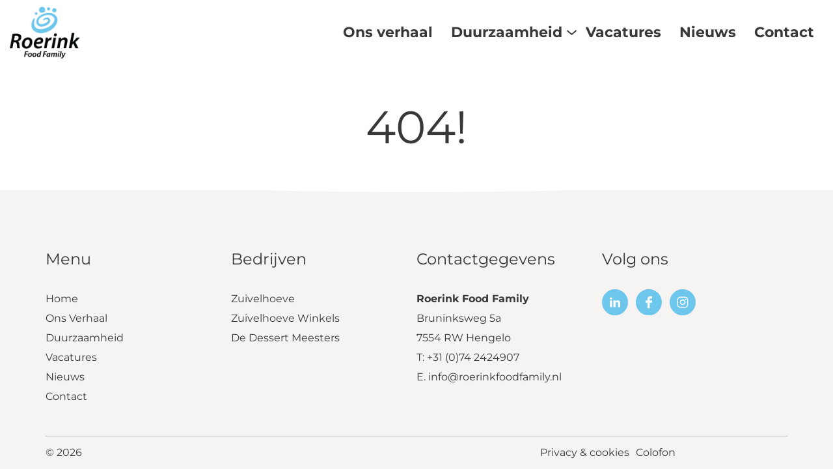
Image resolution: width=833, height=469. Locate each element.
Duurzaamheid (85, 338)
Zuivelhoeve (263, 298)
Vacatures (71, 357)
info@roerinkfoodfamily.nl (495, 377)
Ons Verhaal (76, 318)
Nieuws (65, 377)
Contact (66, 396)
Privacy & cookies (584, 452)
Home (62, 298)
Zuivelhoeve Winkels (285, 318)
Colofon (656, 452)
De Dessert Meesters (285, 338)
